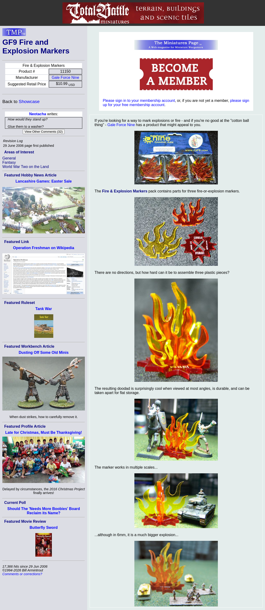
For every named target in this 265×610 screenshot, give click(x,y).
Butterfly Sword (43, 528)
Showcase (29, 101)
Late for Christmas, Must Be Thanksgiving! (43, 433)
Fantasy (9, 162)
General (9, 158)
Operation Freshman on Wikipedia (43, 248)
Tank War (43, 309)
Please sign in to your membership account (139, 101)
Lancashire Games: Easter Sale (44, 181)
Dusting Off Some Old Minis (44, 353)
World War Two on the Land (25, 167)
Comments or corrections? (22, 574)
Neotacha (37, 114)
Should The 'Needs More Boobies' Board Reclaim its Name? (43, 511)
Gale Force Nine (65, 78)
